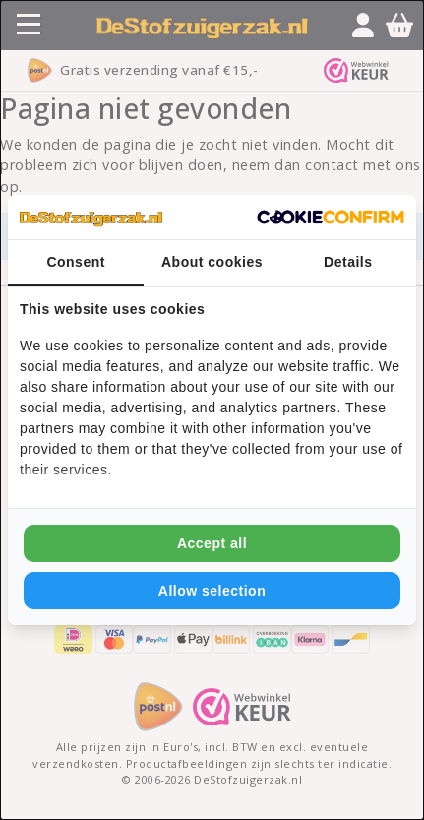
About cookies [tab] (212, 262)
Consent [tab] (75, 262)
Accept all (212, 543)
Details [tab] (348, 262)
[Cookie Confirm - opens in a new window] (330, 217)
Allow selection (212, 591)
